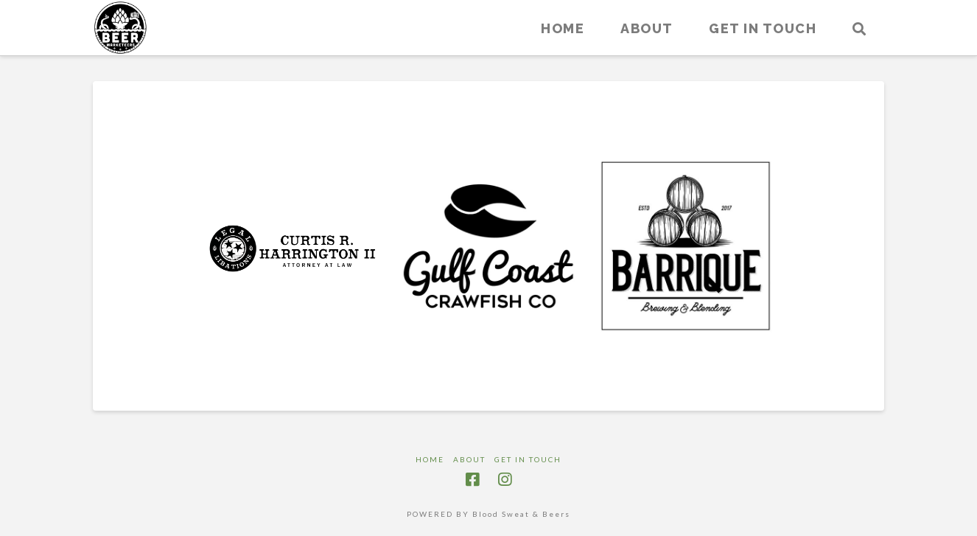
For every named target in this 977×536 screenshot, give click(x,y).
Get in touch (527, 459)
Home (430, 459)
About (469, 459)
